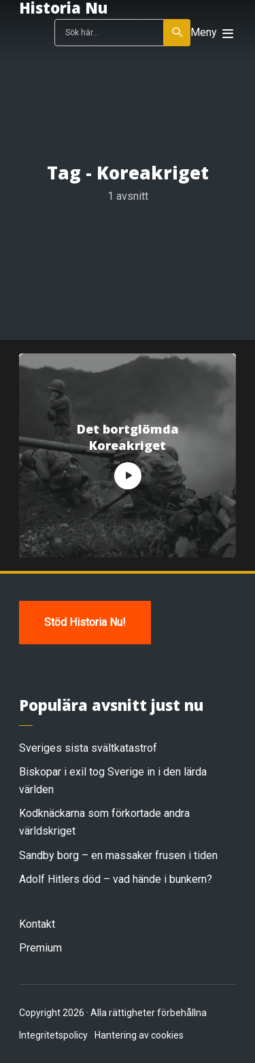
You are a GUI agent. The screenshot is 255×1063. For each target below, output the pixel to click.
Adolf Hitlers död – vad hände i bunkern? (115, 879)
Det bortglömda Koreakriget (128, 437)
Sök (177, 32)
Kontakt (37, 924)
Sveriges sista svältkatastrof (88, 748)
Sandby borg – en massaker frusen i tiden (118, 855)
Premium (40, 947)
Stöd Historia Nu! (85, 622)
